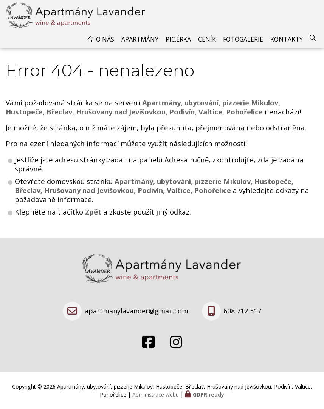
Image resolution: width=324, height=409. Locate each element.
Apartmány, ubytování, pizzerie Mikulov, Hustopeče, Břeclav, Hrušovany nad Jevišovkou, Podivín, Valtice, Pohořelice (154, 185)
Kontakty (286, 39)
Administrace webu (155, 394)
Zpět (93, 211)
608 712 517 (242, 310)
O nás (105, 39)
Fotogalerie (243, 39)
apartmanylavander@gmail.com (136, 310)
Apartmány (139, 39)
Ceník (207, 39)
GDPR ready (208, 394)
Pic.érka (178, 39)
